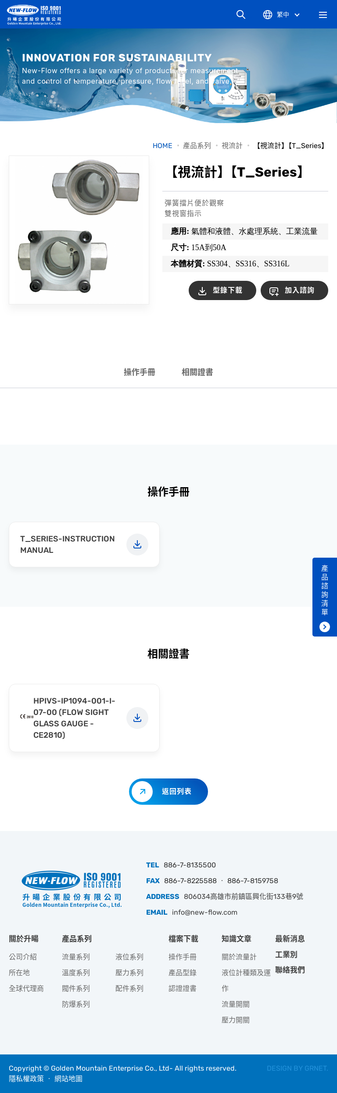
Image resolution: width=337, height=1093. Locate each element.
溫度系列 (76, 973)
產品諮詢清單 (324, 590)
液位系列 (129, 957)
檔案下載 (183, 938)
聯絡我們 (290, 970)
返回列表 (177, 791)
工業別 (286, 954)
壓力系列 (129, 973)
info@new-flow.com (204, 912)
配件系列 (129, 988)
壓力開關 (236, 1020)
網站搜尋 (240, 14)
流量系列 (76, 957)
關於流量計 (239, 957)
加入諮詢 (300, 290)
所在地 (19, 973)
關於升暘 (24, 938)
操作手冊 (139, 372)
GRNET (315, 1068)
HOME (162, 145)
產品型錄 (182, 973)
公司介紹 (23, 957)
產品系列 (197, 145)
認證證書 (182, 988)
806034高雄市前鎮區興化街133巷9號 (243, 896)
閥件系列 (76, 988)
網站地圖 (68, 1079)
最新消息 (290, 938)
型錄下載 (228, 290)
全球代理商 (26, 988)
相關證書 (197, 372)
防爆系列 (76, 1004)
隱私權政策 (26, 1079)
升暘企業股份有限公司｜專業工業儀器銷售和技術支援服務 (37, 14)
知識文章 (236, 938)
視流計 (232, 145)
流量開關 (236, 1004)
